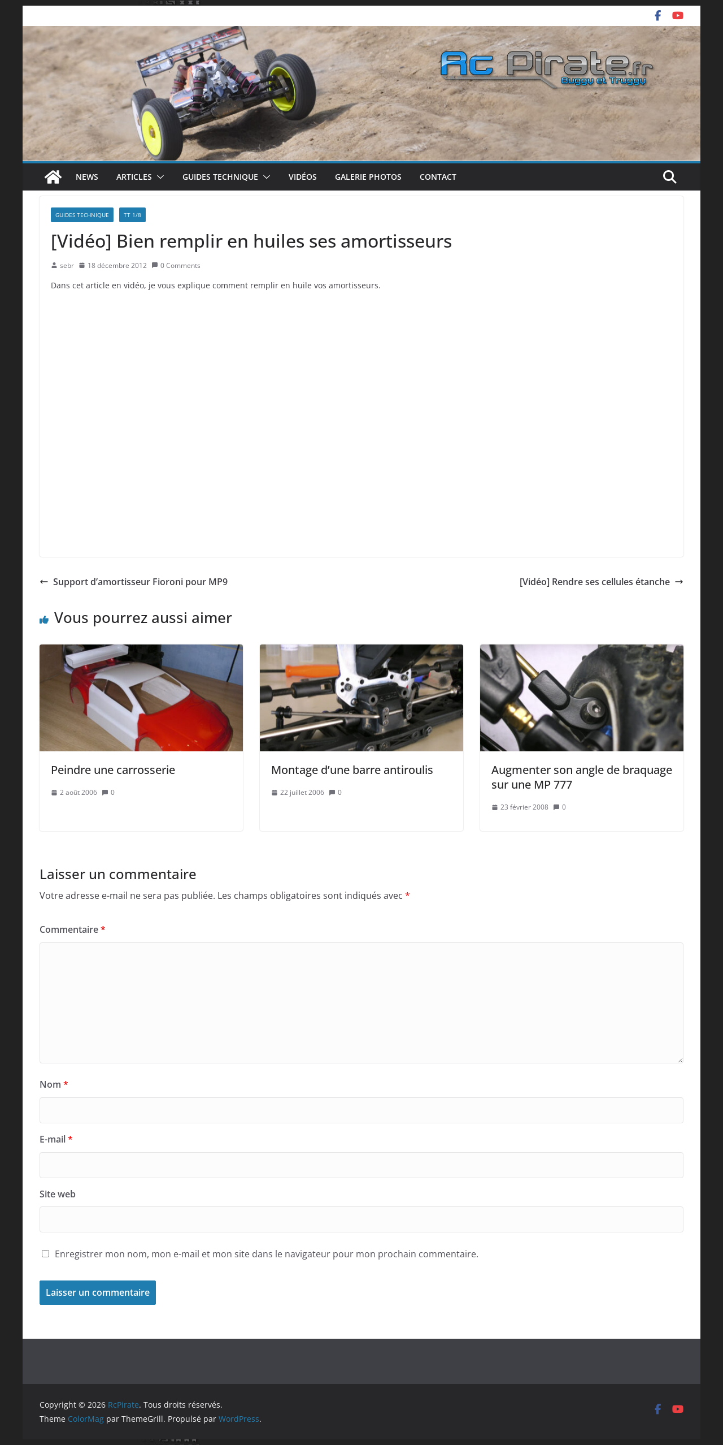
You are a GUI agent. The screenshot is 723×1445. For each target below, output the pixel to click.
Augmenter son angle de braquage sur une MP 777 (581, 777)
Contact (438, 176)
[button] (158, 177)
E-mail (56, 1139)
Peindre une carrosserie (113, 769)
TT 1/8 (132, 215)
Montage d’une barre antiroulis (352, 769)
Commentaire (73, 929)
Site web (58, 1194)
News (87, 176)
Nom (54, 1084)
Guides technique (220, 176)
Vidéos (303, 176)
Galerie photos (368, 176)
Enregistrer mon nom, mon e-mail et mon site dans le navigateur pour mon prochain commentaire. (266, 1254)
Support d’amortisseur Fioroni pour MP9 (134, 582)
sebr (67, 265)
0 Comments (176, 265)
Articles (134, 176)
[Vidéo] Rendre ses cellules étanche (601, 582)
